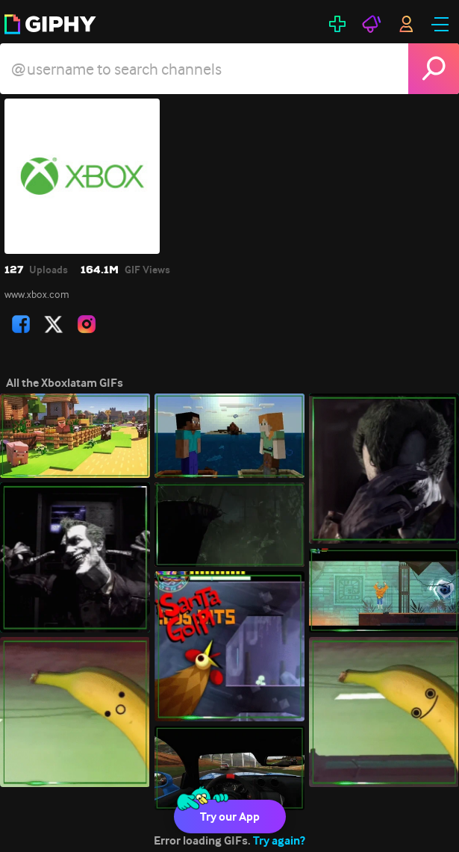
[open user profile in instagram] (86, 324)
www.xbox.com (36, 294)
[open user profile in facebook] (20, 324)
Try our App (230, 816)
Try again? (279, 840)
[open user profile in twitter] (53, 324)
